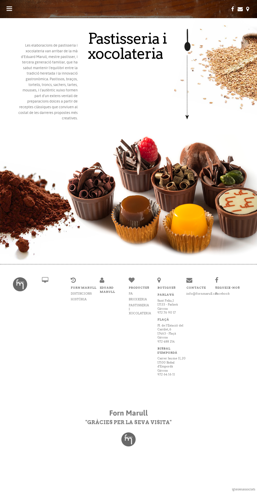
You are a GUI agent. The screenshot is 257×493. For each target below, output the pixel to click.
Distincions (81, 293)
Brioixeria (138, 299)
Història (79, 299)
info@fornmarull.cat (201, 293)
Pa (131, 293)
